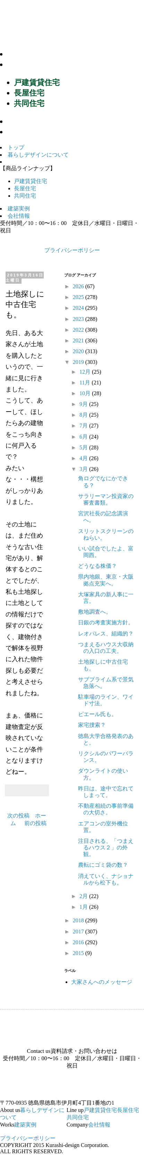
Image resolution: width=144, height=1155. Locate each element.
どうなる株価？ (97, 566)
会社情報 (25, 131)
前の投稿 (35, 823)
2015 (79, 953)
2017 (79, 931)
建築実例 (25, 121)
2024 (79, 308)
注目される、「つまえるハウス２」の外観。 (106, 847)
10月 (85, 393)
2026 (79, 286)
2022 (79, 330)
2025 (79, 297)
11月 (85, 382)
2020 (79, 351)
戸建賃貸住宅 (37, 82)
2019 (79, 362)
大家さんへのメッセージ (101, 982)
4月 (84, 458)
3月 (84, 469)
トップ (16, 147)
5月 (84, 447)
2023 (79, 319)
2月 (84, 896)
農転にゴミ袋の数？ (103, 865)
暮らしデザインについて (54, 54)
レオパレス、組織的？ (106, 634)
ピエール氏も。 (97, 714)
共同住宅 (29, 103)
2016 (79, 942)
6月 (84, 437)
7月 (84, 426)
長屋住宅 (29, 93)
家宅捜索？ (92, 725)
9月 (84, 404)
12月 (85, 372)
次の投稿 (18, 816)
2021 (79, 340)
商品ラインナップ (42, 64)
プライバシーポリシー (72, 250)
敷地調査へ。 (94, 612)
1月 (84, 907)
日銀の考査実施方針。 (106, 622)
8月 (84, 415)
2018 (79, 920)
